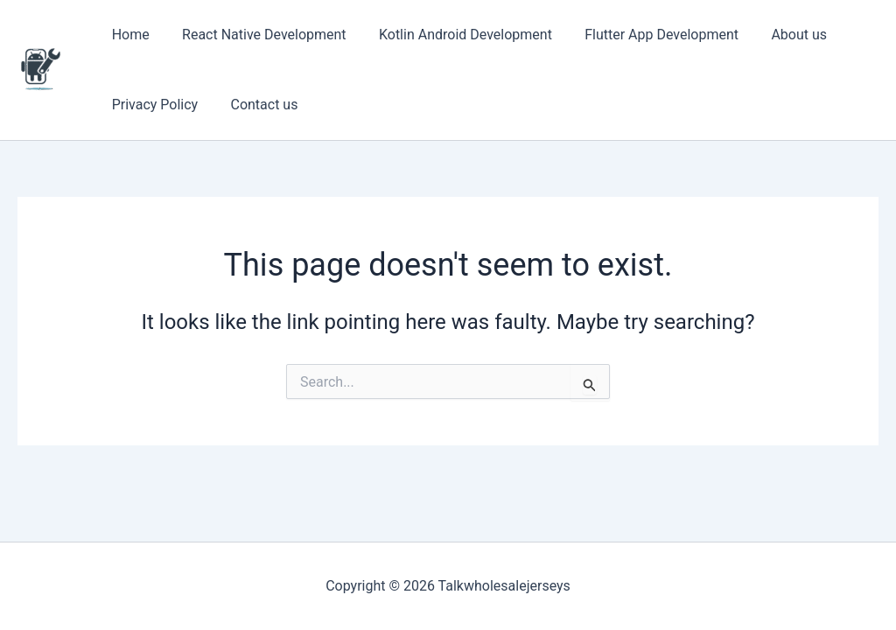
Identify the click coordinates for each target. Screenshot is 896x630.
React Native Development (257, 34)
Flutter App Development (646, 34)
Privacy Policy (152, 104)
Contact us (257, 104)
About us (778, 34)
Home (128, 34)
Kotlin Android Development (454, 34)
